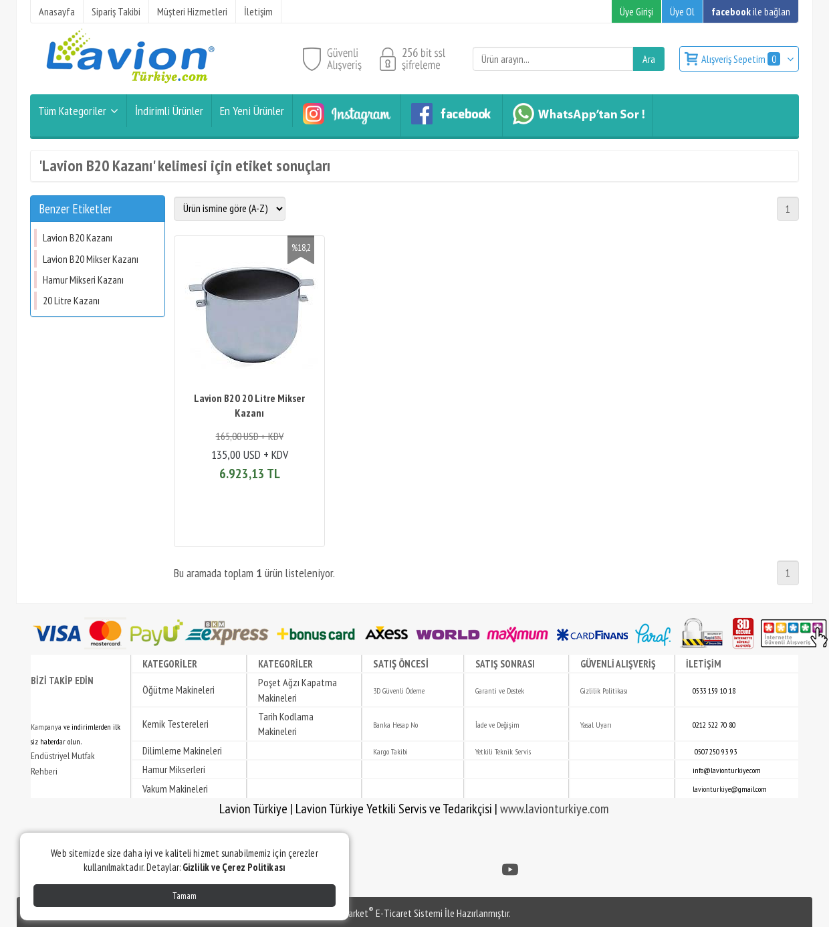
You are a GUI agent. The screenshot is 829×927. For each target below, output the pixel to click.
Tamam (184, 896)
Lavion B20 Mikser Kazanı (90, 259)
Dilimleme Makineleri (182, 750)
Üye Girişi (636, 11)
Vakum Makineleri (175, 788)
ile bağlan (750, 11)
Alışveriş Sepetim (741, 59)
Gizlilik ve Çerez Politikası (234, 867)
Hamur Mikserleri (173, 769)
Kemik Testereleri (175, 723)
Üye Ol (682, 11)
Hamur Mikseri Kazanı (83, 279)
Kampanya (46, 727)
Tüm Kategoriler (72, 110)
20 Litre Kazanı (71, 300)
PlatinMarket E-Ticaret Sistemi (380, 913)
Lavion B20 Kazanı (77, 237)
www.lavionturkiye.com (554, 808)
